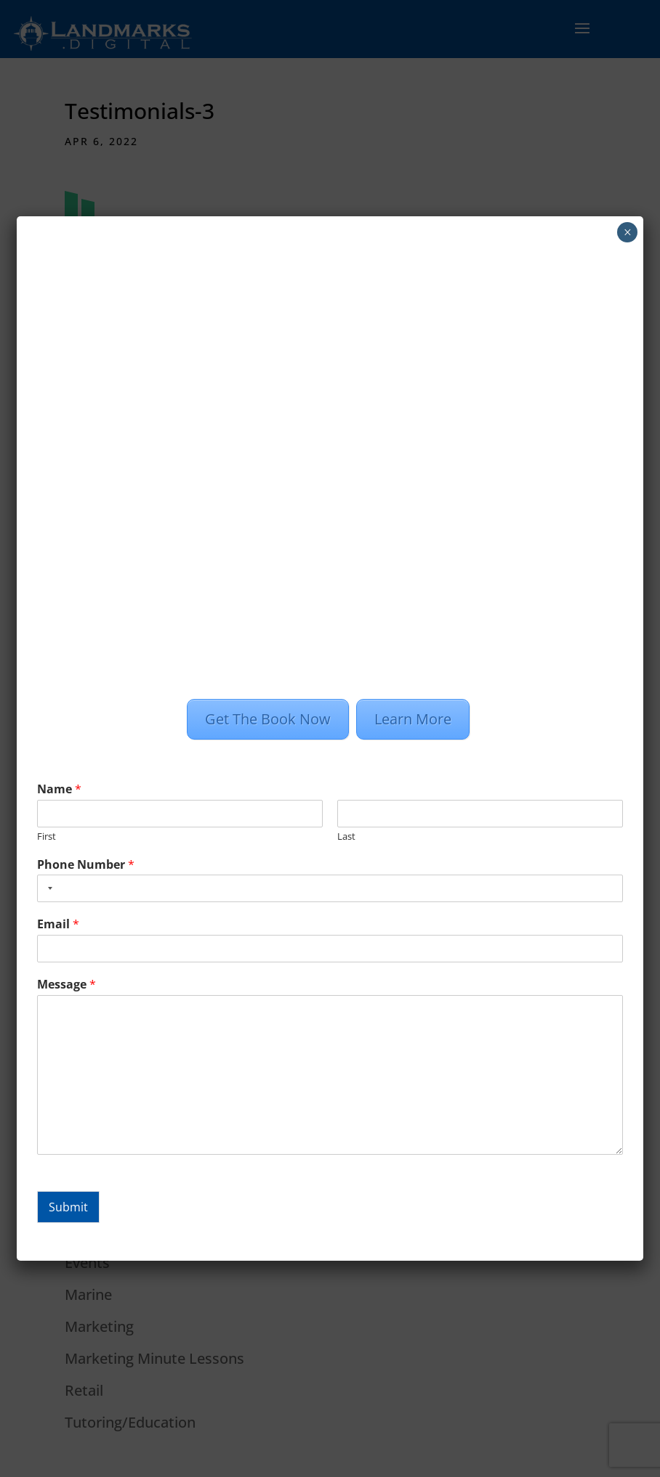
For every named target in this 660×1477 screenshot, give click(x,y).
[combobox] (47, 888)
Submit (68, 1207)
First (46, 836)
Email (58, 924)
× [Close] (628, 232)
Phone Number (85, 864)
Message (66, 984)
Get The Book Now (268, 719)
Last (346, 836)
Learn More (412, 719)
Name (59, 789)
